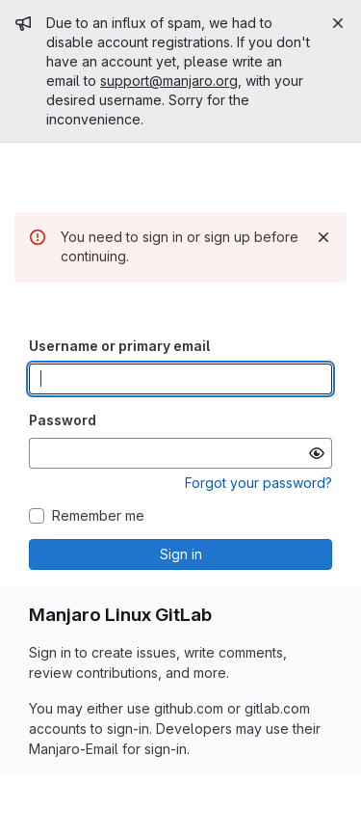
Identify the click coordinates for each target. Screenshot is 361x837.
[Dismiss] (323, 237)
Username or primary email (119, 346)
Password (62, 420)
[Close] (337, 23)
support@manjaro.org (169, 80)
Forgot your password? (258, 482)
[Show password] (316, 453)
